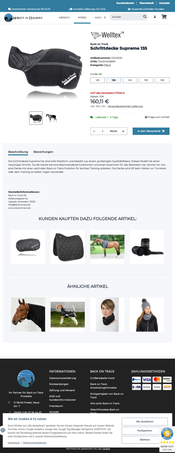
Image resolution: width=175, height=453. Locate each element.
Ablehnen (144, 439)
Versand (106, 449)
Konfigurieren (144, 430)
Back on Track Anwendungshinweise (103, 386)
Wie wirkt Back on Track (104, 403)
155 (147, 80)
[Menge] (102, 131)
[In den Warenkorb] (8, 28)
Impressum (14, 442)
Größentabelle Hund (102, 378)
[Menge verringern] (94, 131)
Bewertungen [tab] (43, 152)
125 (99, 80)
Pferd (107, 65)
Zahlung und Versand (62, 390)
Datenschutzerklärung (35, 442)
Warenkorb (146, 3)
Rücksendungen (59, 384)
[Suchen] (129, 17)
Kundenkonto (125, 3)
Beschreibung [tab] (18, 152)
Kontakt (164, 3)
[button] (155, 17)
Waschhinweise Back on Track (104, 411)
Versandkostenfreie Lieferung (125, 106)
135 (115, 80)
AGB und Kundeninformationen (62, 398)
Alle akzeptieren (144, 421)
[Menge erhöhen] (123, 131)
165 (164, 80)
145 (131, 80)
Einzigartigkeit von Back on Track (106, 395)
